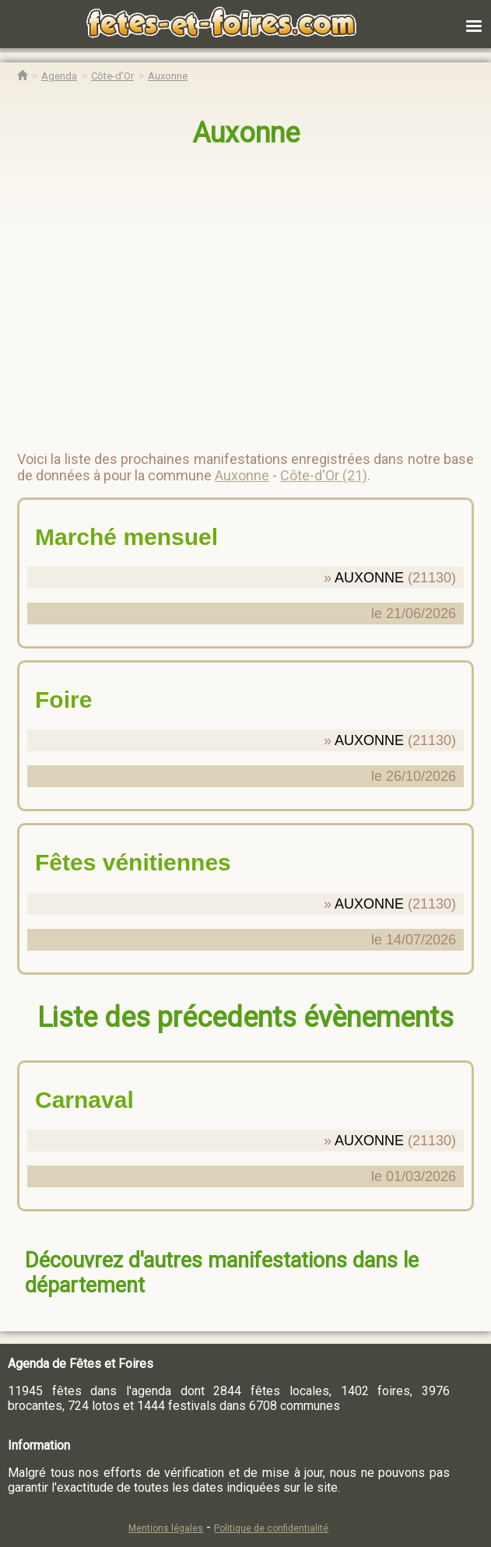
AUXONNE (369, 577)
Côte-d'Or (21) (323, 475)
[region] (230, 292)
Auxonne (246, 133)
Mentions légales (165, 1528)
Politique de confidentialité (271, 1528)
